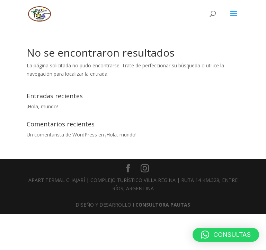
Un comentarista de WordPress (62, 134)
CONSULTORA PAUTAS (162, 204)
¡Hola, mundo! (42, 106)
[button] (226, 235)
